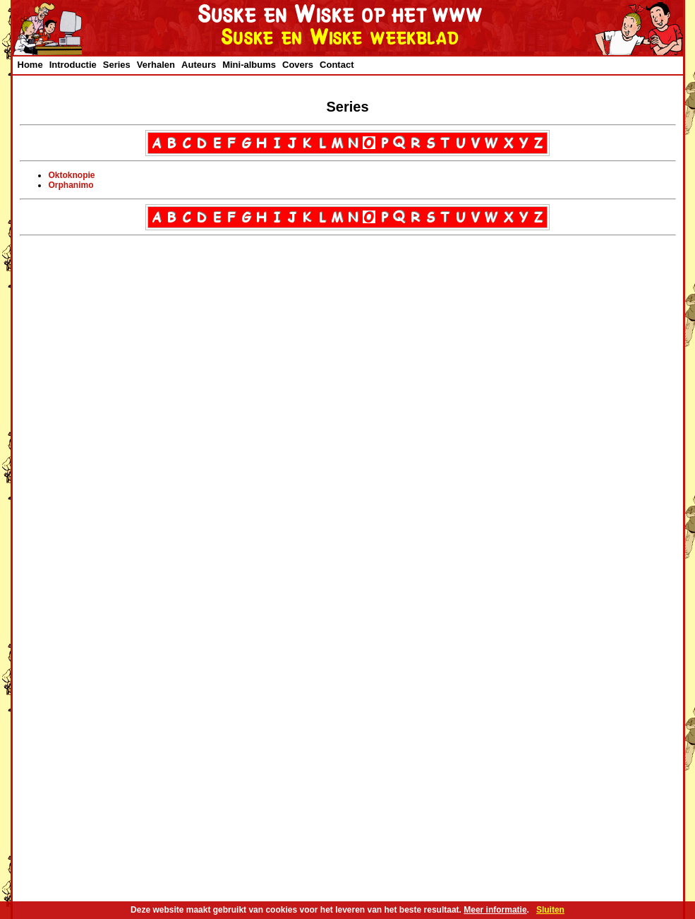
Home (30, 64)
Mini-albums (249, 64)
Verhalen (156, 64)
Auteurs (198, 64)
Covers (297, 64)
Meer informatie (495, 910)
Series (117, 64)
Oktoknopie (72, 175)
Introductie (73, 64)
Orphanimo (71, 185)
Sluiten (550, 910)
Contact (336, 64)
